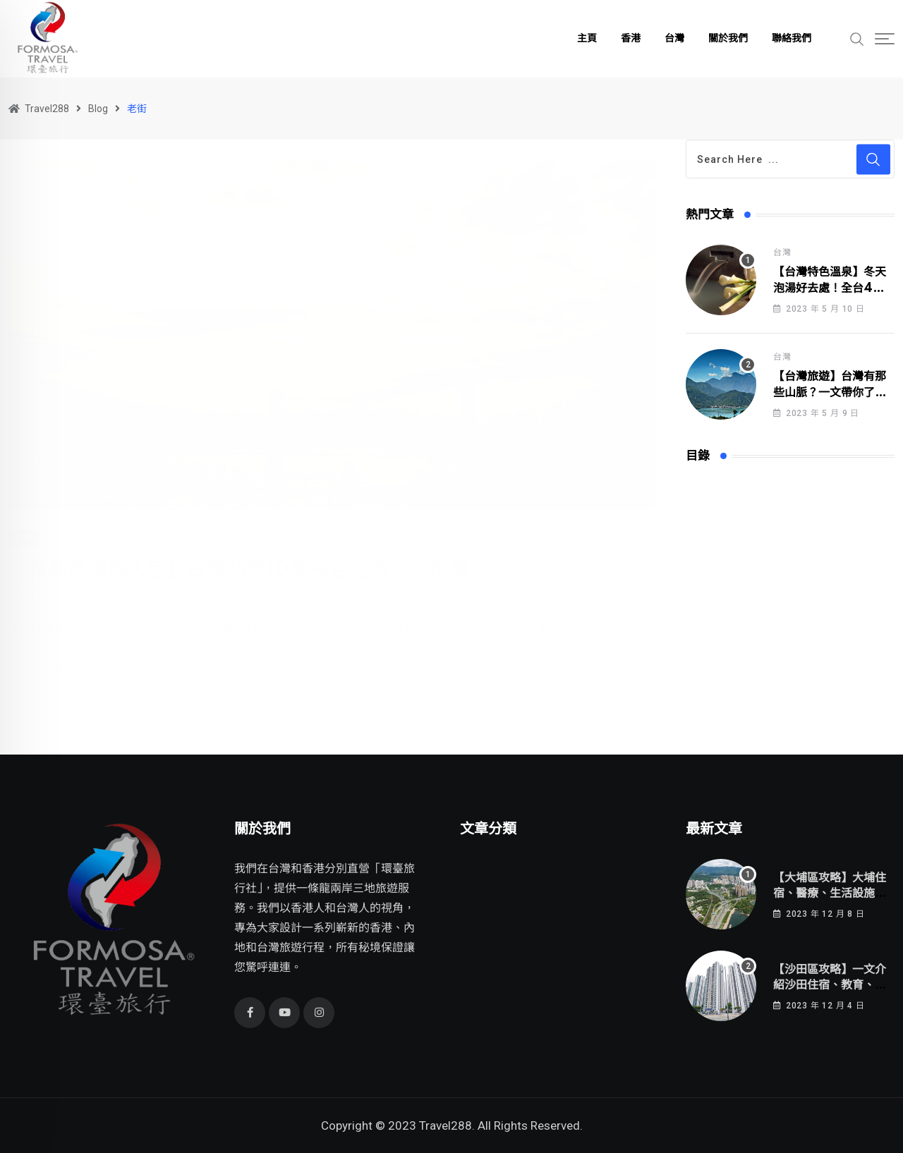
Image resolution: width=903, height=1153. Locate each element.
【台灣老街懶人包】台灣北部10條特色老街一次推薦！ (247, 553)
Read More (65, 652)
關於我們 (728, 38)
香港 (631, 38)
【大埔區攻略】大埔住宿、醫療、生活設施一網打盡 (829, 894)
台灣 (674, 38)
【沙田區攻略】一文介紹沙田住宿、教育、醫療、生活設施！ (829, 985)
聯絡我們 (791, 38)
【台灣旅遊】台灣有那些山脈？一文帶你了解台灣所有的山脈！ (829, 392)
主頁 (587, 38)
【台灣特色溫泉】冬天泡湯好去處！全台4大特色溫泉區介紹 (829, 288)
